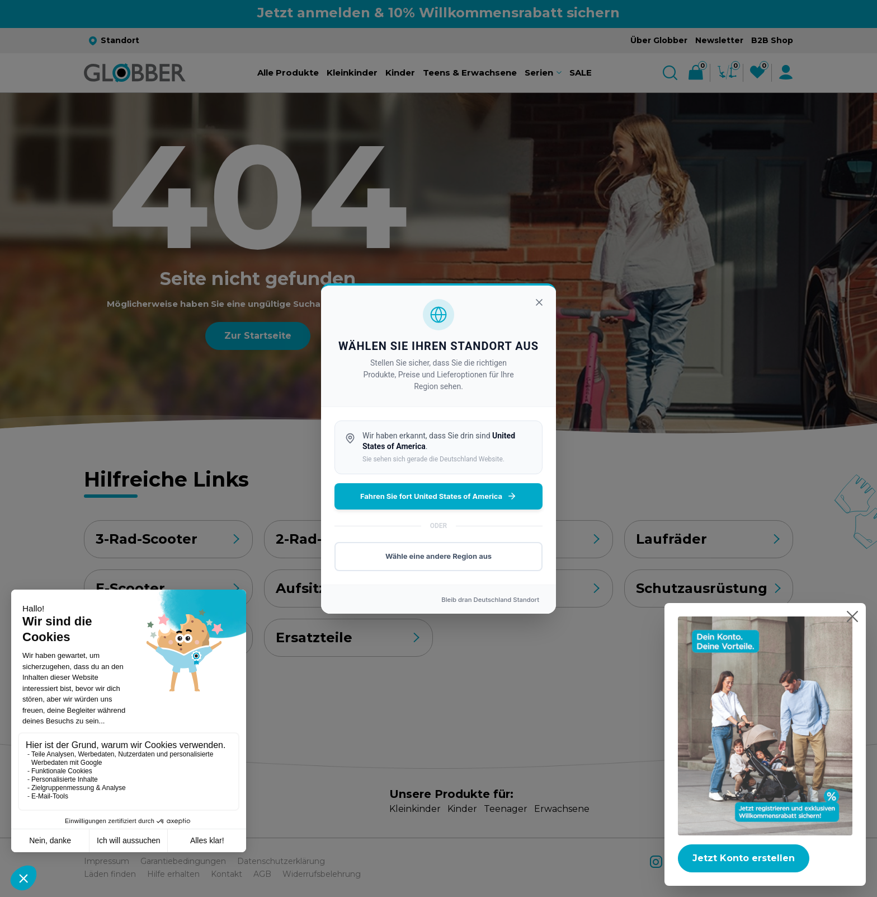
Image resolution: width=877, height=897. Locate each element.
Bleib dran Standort (490, 600)
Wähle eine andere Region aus (438, 556)
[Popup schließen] (852, 616)
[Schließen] (539, 302)
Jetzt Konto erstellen (743, 858)
